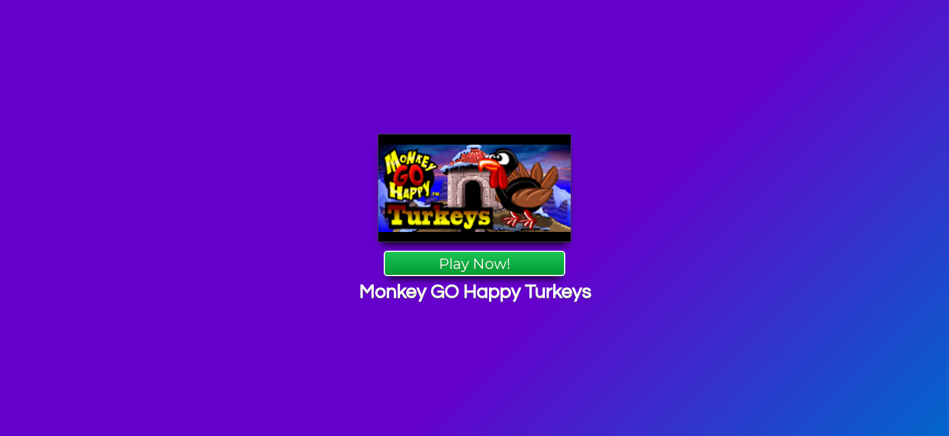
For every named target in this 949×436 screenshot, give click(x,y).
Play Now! (474, 263)
